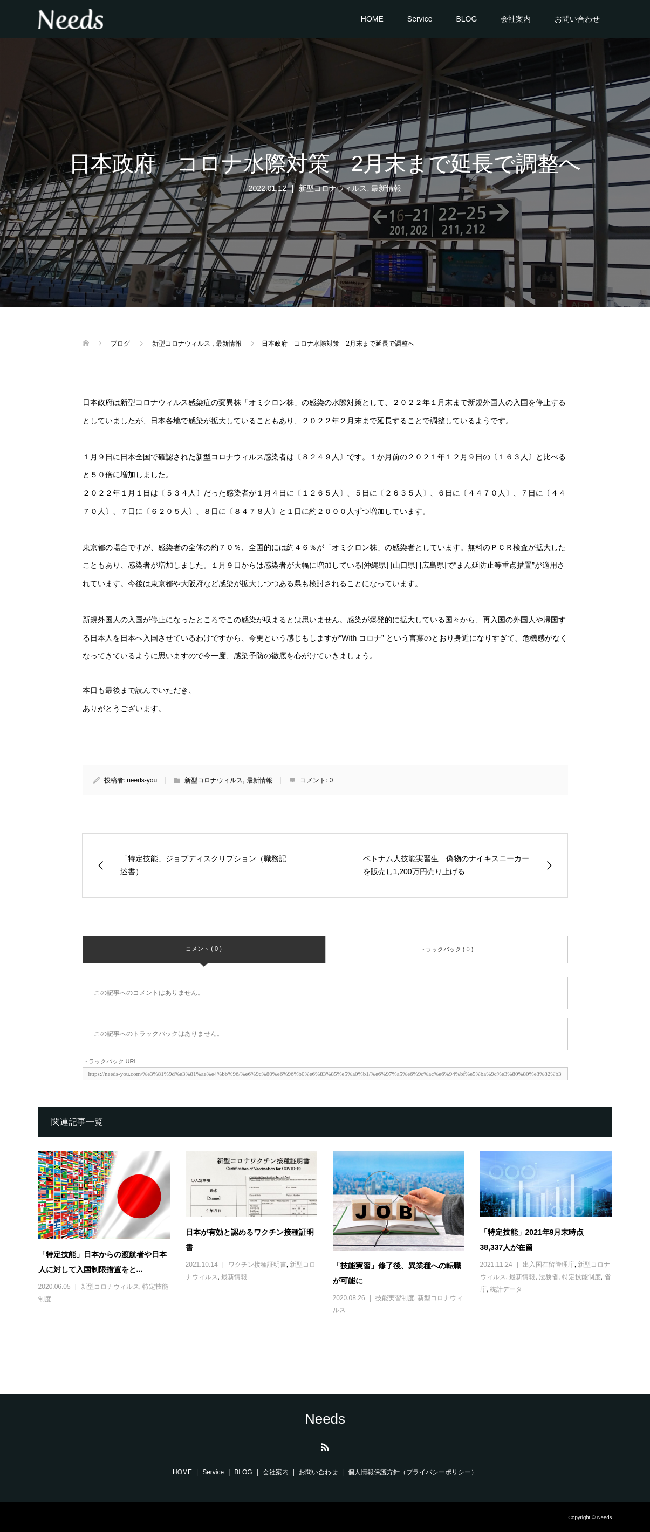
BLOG (466, 19)
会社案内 (516, 19)
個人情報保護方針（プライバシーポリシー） (412, 1472)
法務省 (548, 1277)
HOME (372, 19)
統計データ (506, 1289)
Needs (325, 1419)
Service (420, 19)
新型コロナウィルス (333, 188)
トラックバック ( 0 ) (447, 949)
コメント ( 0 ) (204, 948)
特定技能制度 (581, 1277)
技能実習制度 (394, 1298)
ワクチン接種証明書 (257, 1264)
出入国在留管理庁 (548, 1264)
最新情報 (386, 188)
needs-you (142, 780)
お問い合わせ (577, 19)
